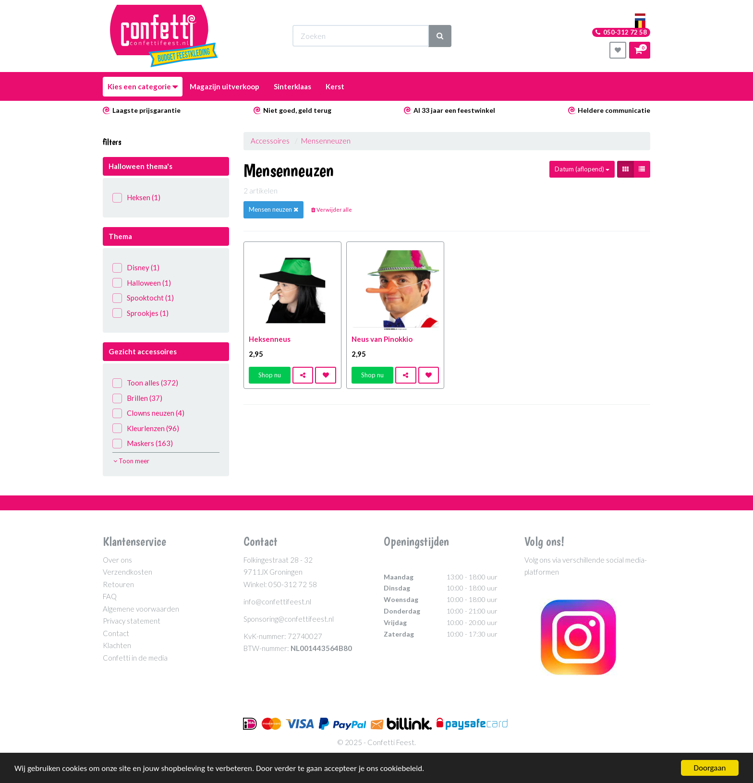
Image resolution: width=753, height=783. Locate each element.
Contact (116, 633)
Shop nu (269, 375)
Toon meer (131, 461)
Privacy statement (131, 620)
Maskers (142, 443)
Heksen (136, 198)
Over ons (117, 559)
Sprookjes (140, 313)
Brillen (137, 398)
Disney (135, 268)
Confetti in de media (135, 657)
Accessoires (270, 140)
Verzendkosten (127, 571)
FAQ (110, 596)
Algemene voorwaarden (141, 608)
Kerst (335, 86)
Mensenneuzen (326, 140)
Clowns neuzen (148, 413)
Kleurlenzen (145, 428)
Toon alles (145, 383)
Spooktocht (143, 298)
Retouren (118, 584)
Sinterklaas (292, 86)
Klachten (117, 645)
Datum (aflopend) (582, 169)
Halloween (141, 283)
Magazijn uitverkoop (224, 86)
